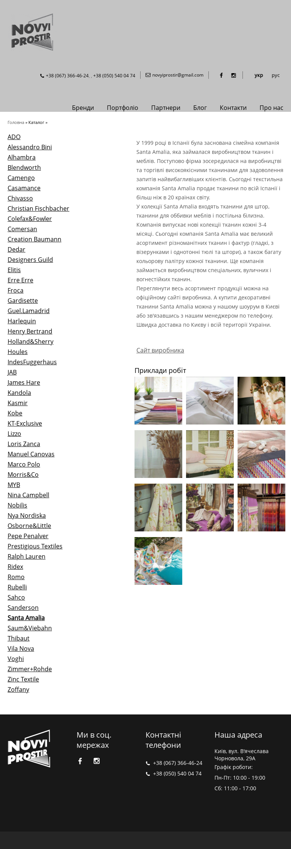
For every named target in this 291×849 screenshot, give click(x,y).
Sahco (16, 597)
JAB (12, 372)
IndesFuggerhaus (32, 362)
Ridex (15, 566)
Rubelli (17, 587)
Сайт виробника (160, 350)
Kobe (15, 413)
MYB (14, 485)
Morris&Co (23, 474)
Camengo (21, 178)
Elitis (14, 270)
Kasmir (18, 403)
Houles (18, 352)
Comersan (22, 229)
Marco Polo (24, 464)
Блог (200, 107)
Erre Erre (20, 280)
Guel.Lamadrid (29, 311)
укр (259, 75)
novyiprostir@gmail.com (177, 75)
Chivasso (20, 198)
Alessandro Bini (30, 147)
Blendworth (24, 167)
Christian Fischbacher (38, 208)
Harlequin (22, 321)
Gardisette (23, 300)
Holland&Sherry (30, 341)
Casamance (24, 188)
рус (276, 75)
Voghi (16, 659)
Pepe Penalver (28, 536)
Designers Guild (30, 259)
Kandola (19, 392)
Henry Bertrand (30, 331)
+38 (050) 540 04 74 (114, 75)
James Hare (24, 382)
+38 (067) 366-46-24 (67, 75)
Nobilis (17, 505)
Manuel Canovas (31, 454)
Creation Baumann (34, 239)
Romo (16, 577)
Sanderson (23, 607)
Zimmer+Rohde (30, 669)
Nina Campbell (28, 495)
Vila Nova (21, 648)
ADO (14, 137)
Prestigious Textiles (35, 546)
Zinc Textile (23, 679)
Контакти (233, 107)
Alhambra (22, 157)
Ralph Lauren (26, 556)
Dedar (16, 249)
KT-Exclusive (25, 423)
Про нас (271, 107)
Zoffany (18, 689)
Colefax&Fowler (30, 219)
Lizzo (14, 433)
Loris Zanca (24, 444)
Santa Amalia (26, 618)
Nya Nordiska (27, 515)
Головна (16, 122)
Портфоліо (122, 107)
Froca (15, 290)
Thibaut (19, 638)
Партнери (165, 107)
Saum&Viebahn (30, 628)
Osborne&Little (29, 526)
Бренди (83, 107)
